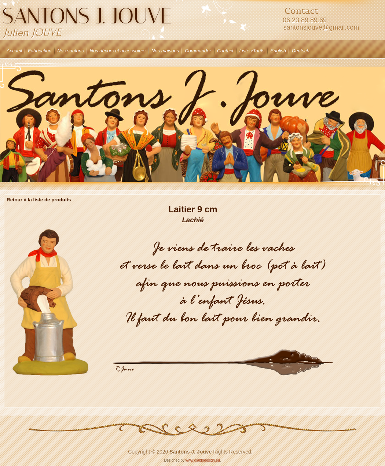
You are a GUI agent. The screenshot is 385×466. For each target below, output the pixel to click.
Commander (198, 50)
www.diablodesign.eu (203, 460)
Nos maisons (165, 50)
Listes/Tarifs (251, 50)
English (278, 50)
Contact (225, 50)
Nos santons (70, 50)
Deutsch (300, 50)
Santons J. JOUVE (87, 16)
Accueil (14, 50)
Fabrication (39, 50)
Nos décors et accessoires (118, 50)
